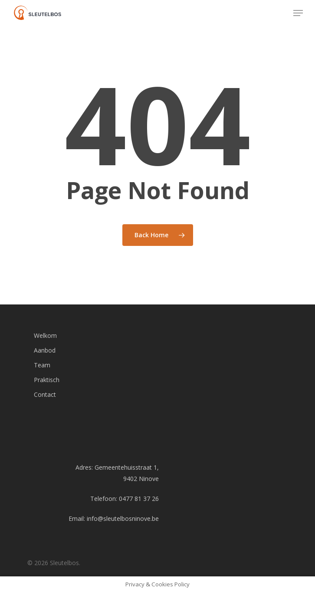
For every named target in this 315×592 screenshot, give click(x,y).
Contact (45, 394)
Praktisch (46, 380)
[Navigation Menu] (298, 13)
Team (42, 365)
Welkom (45, 335)
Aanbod (45, 350)
